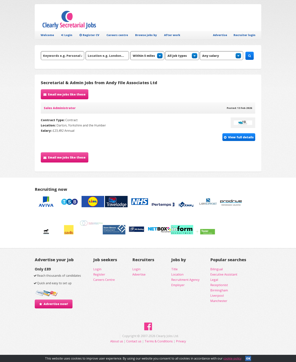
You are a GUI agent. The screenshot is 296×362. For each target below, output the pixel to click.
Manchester (218, 301)
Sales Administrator (60, 108)
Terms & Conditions (159, 341)
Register (99, 274)
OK (248, 358)
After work (172, 35)
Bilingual (216, 269)
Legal (214, 280)
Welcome (47, 35)
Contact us (134, 341)
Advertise (220, 35)
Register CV (89, 35)
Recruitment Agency (185, 280)
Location (177, 274)
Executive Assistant (223, 274)
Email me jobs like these (67, 94)
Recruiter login (244, 35)
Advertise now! (56, 304)
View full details (241, 137)
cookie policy (232, 358)
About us (117, 341)
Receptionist (219, 285)
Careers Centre (104, 280)
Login (66, 35)
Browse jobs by (146, 35)
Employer (178, 285)
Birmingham (219, 290)
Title (174, 269)
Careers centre (117, 35)
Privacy (181, 341)
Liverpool (217, 295)
